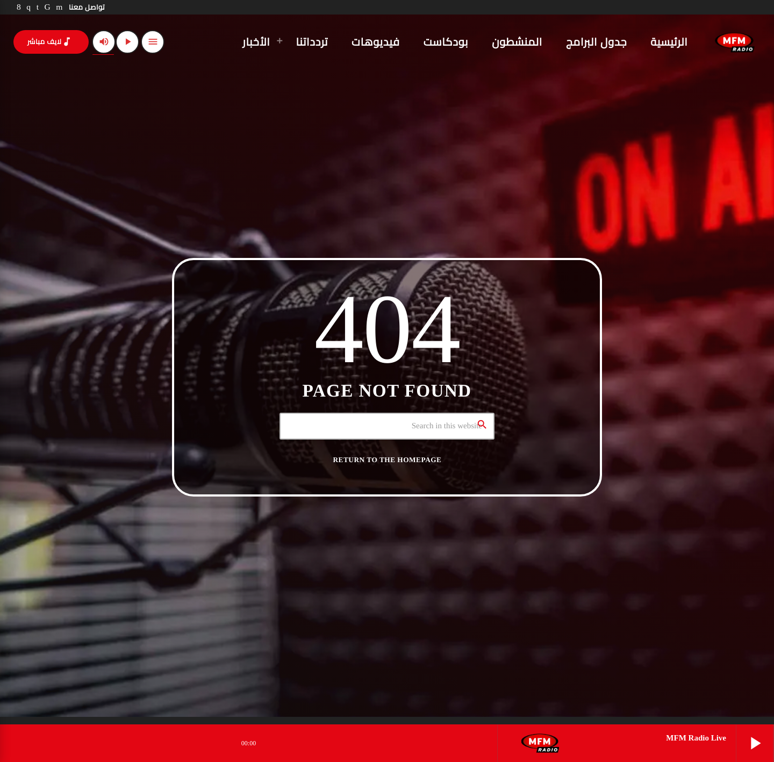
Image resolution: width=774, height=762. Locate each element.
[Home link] (735, 42)
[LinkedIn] (38, 7)
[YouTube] (59, 7)
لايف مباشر (50, 41)
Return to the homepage (387, 460)
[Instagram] (28, 7)
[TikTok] (48, 7)
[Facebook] (19, 7)
